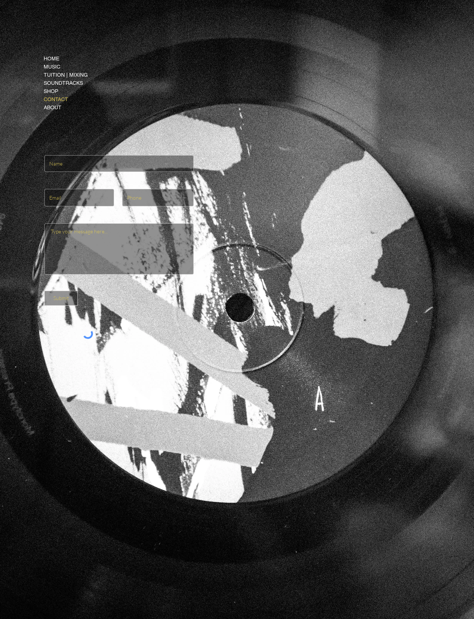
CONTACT (56, 99)
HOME (51, 58)
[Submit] (61, 298)
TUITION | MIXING (66, 75)
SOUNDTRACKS (63, 83)
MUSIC (52, 67)
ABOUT (52, 107)
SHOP (51, 91)
